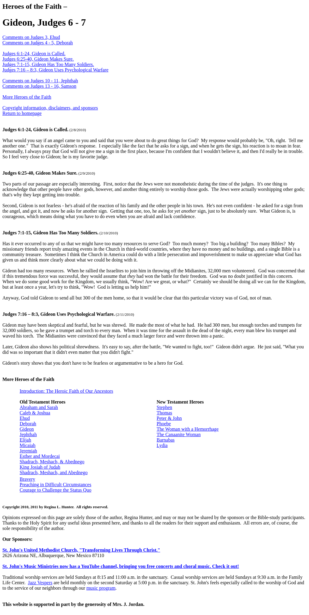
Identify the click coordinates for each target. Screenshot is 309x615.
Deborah (28, 423)
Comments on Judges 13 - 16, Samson (39, 86)
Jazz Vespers (40, 582)
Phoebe (164, 423)
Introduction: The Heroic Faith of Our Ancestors (66, 391)
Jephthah (28, 434)
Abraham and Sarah (39, 407)
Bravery (27, 479)
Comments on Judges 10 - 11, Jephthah (40, 80)
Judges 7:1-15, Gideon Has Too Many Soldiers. (48, 64)
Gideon (27, 429)
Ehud (25, 418)
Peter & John (169, 418)
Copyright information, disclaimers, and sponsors (50, 107)
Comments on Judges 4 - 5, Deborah (37, 42)
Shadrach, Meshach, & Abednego (52, 461)
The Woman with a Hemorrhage (187, 429)
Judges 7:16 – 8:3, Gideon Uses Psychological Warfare (55, 69)
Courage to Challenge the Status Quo (55, 490)
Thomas (164, 412)
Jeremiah (28, 450)
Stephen (164, 407)
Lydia (162, 445)
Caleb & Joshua (35, 412)
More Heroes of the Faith (26, 97)
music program (100, 588)
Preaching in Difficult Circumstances (55, 484)
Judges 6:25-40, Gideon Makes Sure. (38, 59)
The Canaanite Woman (179, 434)
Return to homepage (22, 113)
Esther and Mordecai (40, 456)
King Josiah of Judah (40, 467)
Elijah (25, 439)
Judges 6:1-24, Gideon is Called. (33, 53)
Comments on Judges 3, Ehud (31, 37)
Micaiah (27, 445)
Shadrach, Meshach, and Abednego (54, 472)
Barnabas (166, 439)
